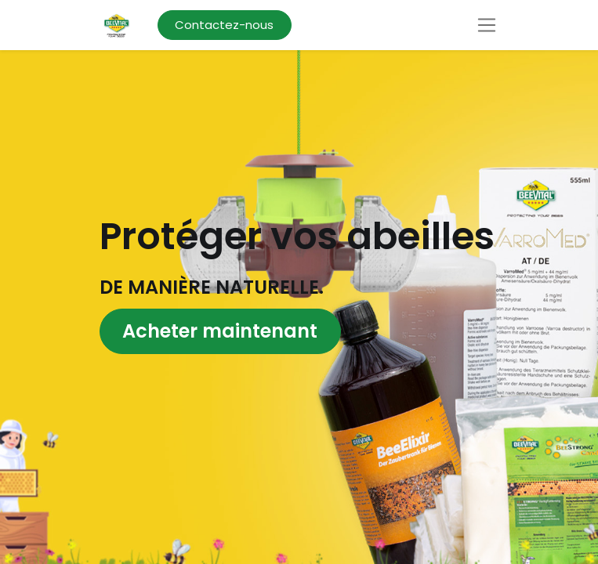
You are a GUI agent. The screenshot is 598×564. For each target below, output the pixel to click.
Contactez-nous (224, 24)
